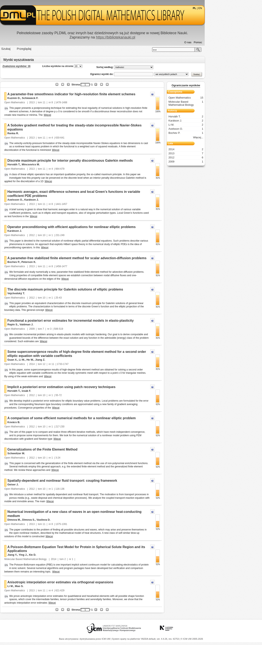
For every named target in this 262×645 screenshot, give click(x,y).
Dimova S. (57, 519)
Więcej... (227, 137)
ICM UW (106, 639)
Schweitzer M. (45, 453)
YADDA (145, 639)
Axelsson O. (43, 199)
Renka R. (41, 133)
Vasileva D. (72, 519)
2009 (60, 328)
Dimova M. (42, 519)
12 (72, 364)
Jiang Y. (41, 554)
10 (72, 235)
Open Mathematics (43, 102)
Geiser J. (41, 484)
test (183, 50)
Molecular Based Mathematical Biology (54, 559)
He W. (58, 359)
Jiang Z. (69, 359)
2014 (60, 364)
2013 (60, 102)
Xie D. (61, 554)
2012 (60, 235)
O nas (216, 42)
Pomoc (226, 42)
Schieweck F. (59, 98)
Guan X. (41, 359)
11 (72, 102)
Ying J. (51, 554)
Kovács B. (42, 422)
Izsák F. (55, 390)
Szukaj (34, 48)
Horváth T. (42, 164)
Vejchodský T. (44, 293)
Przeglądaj (52, 48)
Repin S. (41, 324)
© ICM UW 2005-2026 (192, 639)
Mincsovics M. (59, 164)
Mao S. (48, 586)
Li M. (50, 359)
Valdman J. (55, 324)
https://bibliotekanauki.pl (144, 37)
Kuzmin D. (42, 98)
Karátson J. (60, 199)
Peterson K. (57, 261)
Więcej (76, 115)
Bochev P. (42, 261)
